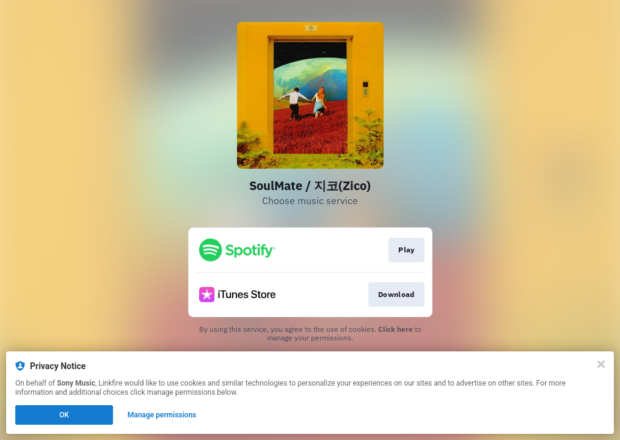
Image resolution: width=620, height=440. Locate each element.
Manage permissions (162, 415)
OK (64, 415)
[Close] (601, 364)
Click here (395, 329)
